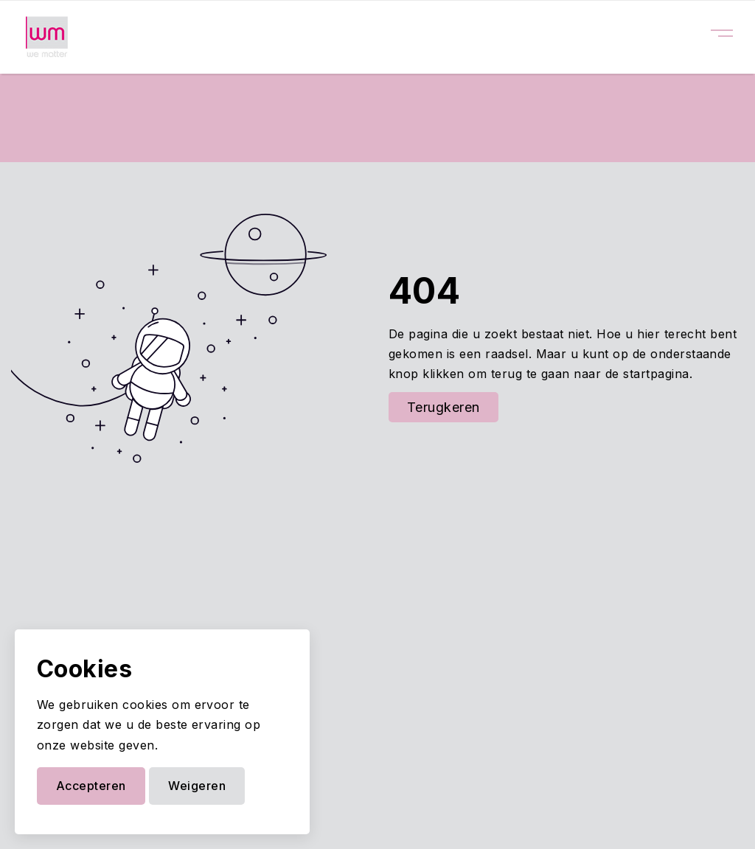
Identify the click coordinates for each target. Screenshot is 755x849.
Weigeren (197, 785)
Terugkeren (443, 407)
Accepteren (91, 785)
